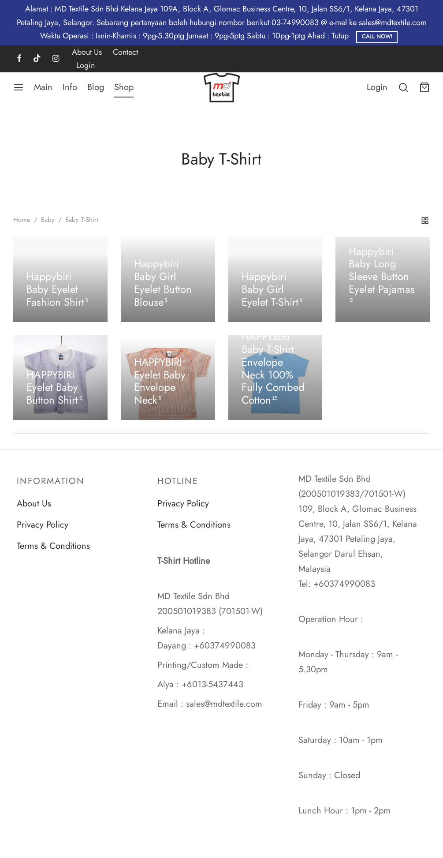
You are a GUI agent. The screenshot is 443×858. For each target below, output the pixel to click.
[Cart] (424, 87)
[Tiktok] (37, 59)
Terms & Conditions (53, 546)
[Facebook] (19, 59)
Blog (95, 87)
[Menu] (18, 87)
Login (85, 65)
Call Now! (377, 37)
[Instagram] (56, 59)
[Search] (403, 87)
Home (21, 220)
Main (43, 87)
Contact (125, 52)
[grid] (425, 220)
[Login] (377, 87)
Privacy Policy (42, 524)
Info (70, 87)
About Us (87, 52)
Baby (48, 220)
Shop (124, 87)
